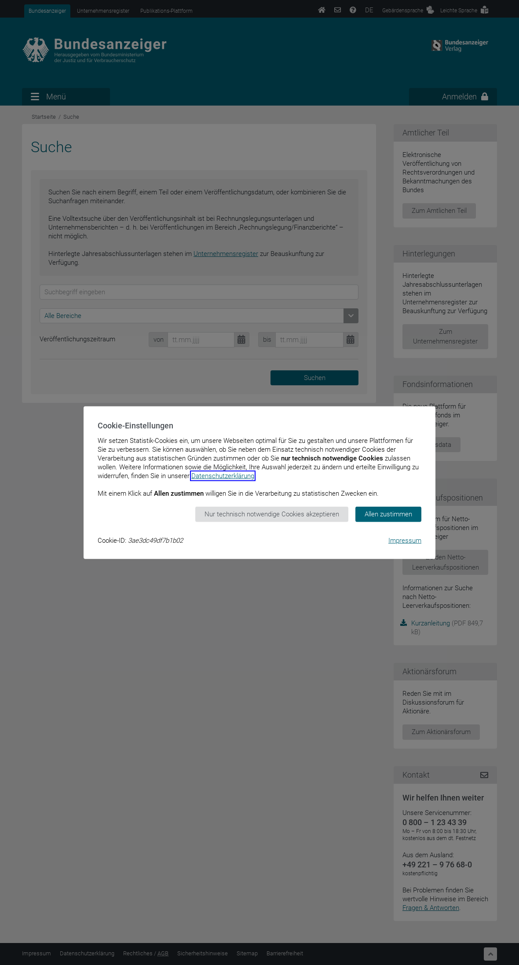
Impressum (404, 540)
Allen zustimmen (388, 514)
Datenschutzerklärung (222, 476)
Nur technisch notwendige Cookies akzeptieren (272, 514)
